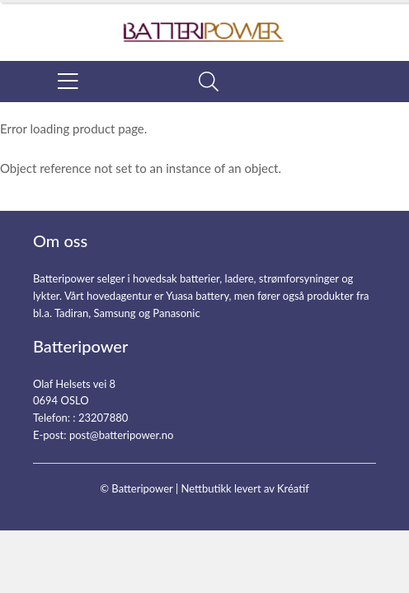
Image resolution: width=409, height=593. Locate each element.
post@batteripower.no (121, 434)
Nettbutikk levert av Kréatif (244, 488)
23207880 (103, 417)
